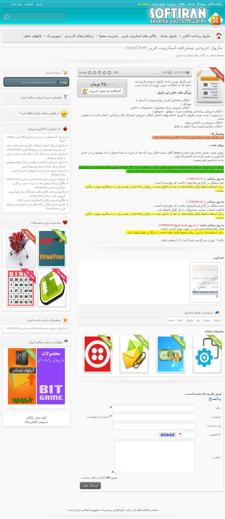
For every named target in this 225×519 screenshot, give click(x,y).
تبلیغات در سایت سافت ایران (46, 342)
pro (198, 320)
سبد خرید (16, 4)
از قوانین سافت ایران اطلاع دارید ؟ (39, 113)
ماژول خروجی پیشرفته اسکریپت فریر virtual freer (36, 179)
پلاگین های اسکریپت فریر (190, 55)
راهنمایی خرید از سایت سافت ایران (41, 97)
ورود (38, 4)
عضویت (29, 4)
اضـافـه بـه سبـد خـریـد (105, 91)
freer (180, 320)
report (206, 320)
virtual (216, 320)
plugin (189, 320)
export (171, 320)
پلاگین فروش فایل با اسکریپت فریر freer (41, 200)
